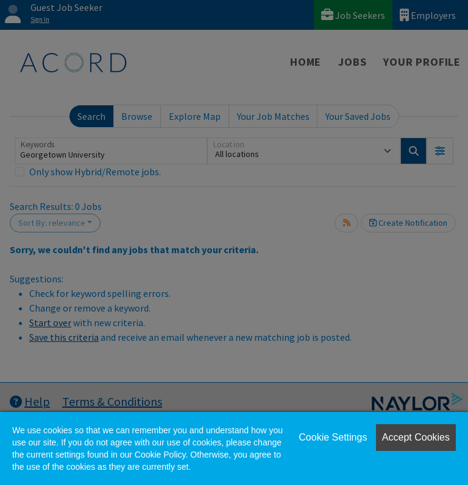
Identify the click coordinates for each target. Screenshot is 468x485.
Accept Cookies (416, 437)
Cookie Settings (333, 437)
